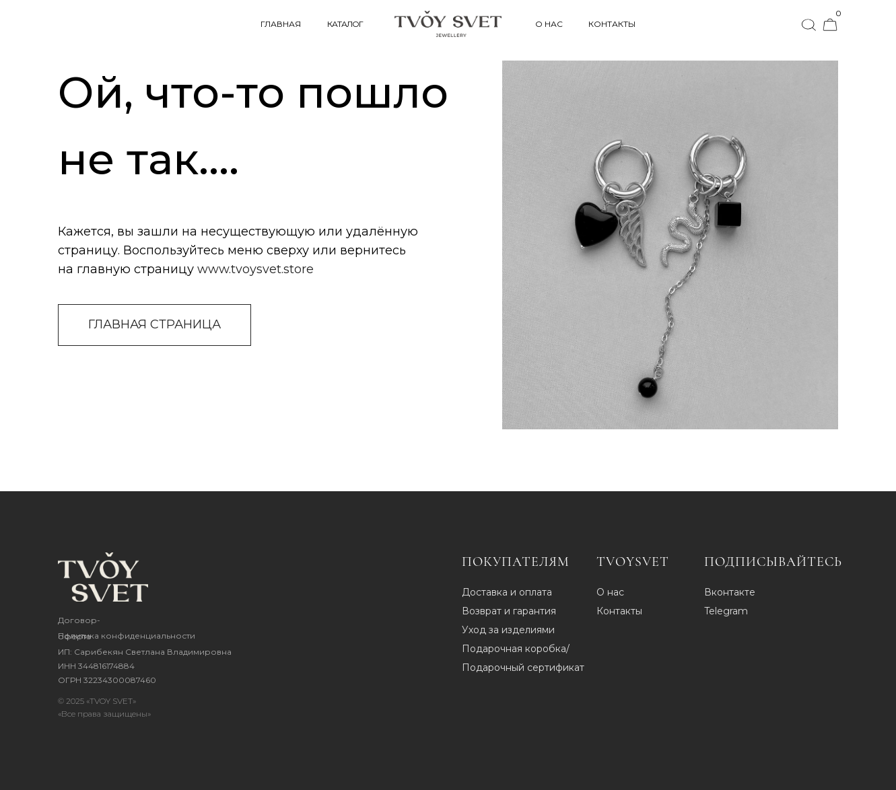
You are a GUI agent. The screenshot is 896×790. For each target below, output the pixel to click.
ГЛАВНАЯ (281, 24)
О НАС (549, 24)
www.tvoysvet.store (255, 269)
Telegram (726, 611)
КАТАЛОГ (345, 24)
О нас (610, 592)
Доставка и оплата (507, 592)
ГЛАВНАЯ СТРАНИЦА (154, 324)
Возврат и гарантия (509, 611)
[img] (103, 577)
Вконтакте (729, 592)
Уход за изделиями (508, 630)
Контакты (619, 611)
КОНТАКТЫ (611, 24)
